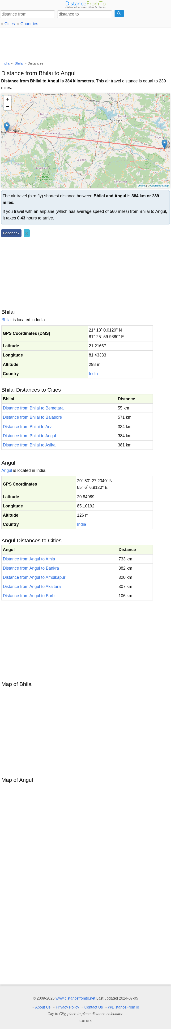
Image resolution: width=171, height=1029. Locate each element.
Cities (9, 23)
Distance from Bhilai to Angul (29, 435)
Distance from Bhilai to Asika (29, 445)
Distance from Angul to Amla (29, 559)
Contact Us (93, 1007)
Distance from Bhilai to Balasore (32, 417)
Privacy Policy (67, 1007)
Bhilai (6, 319)
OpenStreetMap (159, 185)
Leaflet (141, 185)
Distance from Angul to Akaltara (32, 586)
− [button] (7, 106)
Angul (6, 470)
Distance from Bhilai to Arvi (27, 426)
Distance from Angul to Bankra (31, 568)
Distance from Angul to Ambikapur (34, 577)
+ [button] (7, 99)
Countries (29, 23)
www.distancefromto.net (75, 998)
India (93, 373)
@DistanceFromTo (123, 1007)
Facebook (11, 233)
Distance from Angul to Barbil (29, 595)
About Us (43, 1007)
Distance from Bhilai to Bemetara (33, 408)
